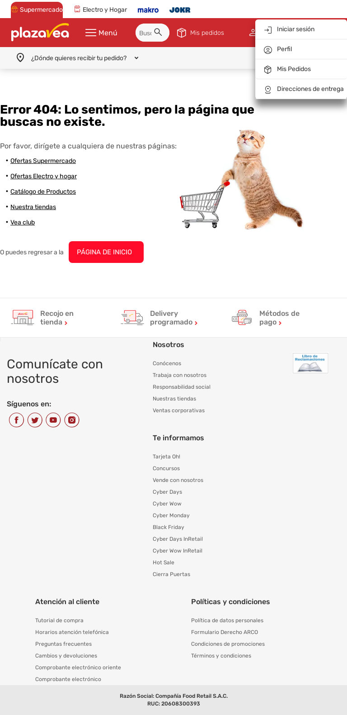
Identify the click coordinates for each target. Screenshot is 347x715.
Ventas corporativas (179, 410)
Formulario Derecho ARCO (224, 632)
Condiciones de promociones (228, 644)
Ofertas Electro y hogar (43, 176)
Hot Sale (163, 562)
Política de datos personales (227, 620)
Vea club (22, 222)
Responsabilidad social (182, 387)
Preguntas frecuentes (63, 644)
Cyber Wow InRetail (177, 551)
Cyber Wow (167, 503)
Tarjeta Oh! (166, 456)
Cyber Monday (171, 515)
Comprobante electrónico (68, 679)
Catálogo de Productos (43, 191)
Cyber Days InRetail (178, 539)
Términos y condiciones (221, 656)
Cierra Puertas (171, 574)
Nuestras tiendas (174, 399)
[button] (159, 33)
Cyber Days (167, 492)
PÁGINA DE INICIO (104, 252)
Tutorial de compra (59, 620)
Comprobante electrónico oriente (78, 667)
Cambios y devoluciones (66, 656)
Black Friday (168, 527)
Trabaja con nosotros (179, 375)
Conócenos (167, 363)
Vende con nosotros (178, 480)
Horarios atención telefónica (72, 632)
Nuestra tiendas (33, 207)
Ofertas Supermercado (43, 161)
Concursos (166, 468)
